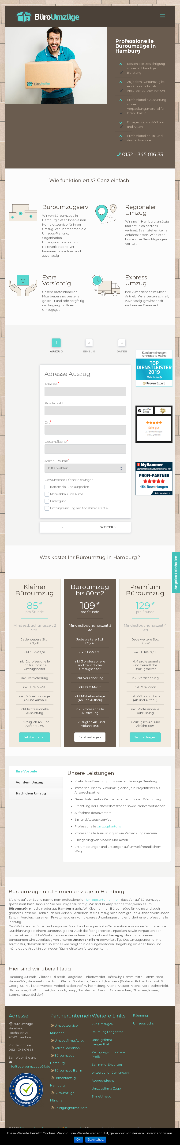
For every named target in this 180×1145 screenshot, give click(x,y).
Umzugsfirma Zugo (106, 1088)
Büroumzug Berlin (68, 1070)
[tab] (36, 771)
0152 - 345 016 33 (142, 154)
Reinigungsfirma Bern (70, 1108)
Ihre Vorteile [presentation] (26, 771)
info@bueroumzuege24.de (29, 1066)
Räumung (140, 1015)
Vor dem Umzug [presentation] (29, 782)
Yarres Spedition (67, 1048)
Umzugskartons (109, 826)
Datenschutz (96, 1139)
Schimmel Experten (107, 1064)
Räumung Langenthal (108, 1032)
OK (78, 1139)
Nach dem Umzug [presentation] (31, 793)
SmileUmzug (101, 1096)
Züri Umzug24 (102, 1024)
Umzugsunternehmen (103, 899)
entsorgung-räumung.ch (110, 1072)
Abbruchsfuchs (103, 1080)
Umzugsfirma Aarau (69, 1040)
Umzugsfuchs (143, 1023)
